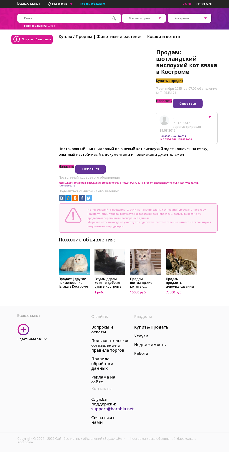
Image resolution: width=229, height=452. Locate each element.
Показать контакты (173, 136)
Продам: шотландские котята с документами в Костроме (142, 282)
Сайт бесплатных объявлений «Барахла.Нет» (90, 438)
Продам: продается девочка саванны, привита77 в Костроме (180, 282)
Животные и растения (120, 36)
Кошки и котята (163, 36)
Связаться (187, 103)
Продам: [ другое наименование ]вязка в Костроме (73, 282)
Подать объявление (92, 3)
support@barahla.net (112, 408)
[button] (212, 118)
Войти (187, 3)
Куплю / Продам (75, 36)
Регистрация (204, 3)
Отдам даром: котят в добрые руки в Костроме (108, 282)
